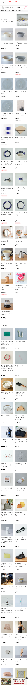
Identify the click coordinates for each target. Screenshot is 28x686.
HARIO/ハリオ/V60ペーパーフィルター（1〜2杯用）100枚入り (21, 287)
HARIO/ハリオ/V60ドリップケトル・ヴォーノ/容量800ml (21, 263)
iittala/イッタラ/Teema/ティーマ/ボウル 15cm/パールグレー (21, 43)
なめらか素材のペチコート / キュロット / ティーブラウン (7, 635)
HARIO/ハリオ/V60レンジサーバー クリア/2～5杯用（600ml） (7, 313)
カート (20, 4)
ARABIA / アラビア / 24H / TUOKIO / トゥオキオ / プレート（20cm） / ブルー (7, 163)
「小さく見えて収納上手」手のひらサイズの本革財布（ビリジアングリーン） (7, 343)
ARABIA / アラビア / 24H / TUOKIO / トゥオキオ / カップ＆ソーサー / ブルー (7, 188)
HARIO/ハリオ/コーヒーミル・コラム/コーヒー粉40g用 (7, 287)
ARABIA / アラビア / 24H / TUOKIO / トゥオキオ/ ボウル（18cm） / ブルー (21, 163)
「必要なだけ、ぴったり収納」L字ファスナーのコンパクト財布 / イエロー (7, 564)
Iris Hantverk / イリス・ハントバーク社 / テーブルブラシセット (20, 417)
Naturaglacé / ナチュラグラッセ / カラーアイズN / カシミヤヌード (7, 488)
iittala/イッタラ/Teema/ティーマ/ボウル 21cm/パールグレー (21, 67)
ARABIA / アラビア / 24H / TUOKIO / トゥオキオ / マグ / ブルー (21, 188)
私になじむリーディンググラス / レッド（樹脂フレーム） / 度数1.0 (7, 465)
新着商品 (8, 4)
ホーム (3, 4)
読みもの (14, 4)
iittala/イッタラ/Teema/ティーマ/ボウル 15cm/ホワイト (7, 43)
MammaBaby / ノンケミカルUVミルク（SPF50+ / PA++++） (20, 610)
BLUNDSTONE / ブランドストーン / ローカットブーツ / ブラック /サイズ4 (21, 564)
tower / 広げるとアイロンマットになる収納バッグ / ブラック (21, 441)
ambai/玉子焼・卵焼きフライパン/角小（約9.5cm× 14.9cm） (20, 393)
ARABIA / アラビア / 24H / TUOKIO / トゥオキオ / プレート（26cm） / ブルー (7, 214)
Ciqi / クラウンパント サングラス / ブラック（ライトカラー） (20, 539)
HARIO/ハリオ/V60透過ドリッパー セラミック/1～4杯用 (7, 263)
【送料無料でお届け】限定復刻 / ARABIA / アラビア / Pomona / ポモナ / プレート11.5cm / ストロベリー (7, 368)
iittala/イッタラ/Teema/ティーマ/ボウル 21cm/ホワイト (7, 67)
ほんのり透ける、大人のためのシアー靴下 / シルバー (20, 465)
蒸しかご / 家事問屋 (5, 416)
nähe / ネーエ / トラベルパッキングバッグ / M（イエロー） (20, 514)
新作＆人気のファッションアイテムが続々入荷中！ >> (12, 10)
